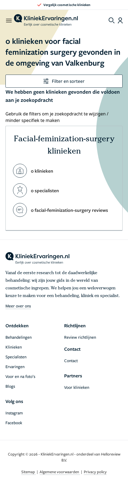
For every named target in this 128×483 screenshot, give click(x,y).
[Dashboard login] (120, 20)
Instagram (14, 412)
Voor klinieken (76, 387)
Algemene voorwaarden (60, 471)
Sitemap (28, 471)
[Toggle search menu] (112, 20)
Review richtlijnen (80, 337)
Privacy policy (95, 471)
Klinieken (13, 347)
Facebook (13, 422)
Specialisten (15, 356)
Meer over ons (18, 305)
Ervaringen (15, 366)
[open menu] (8, 20)
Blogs (10, 386)
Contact (71, 360)
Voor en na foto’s (20, 376)
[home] (46, 20)
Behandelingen (18, 337)
